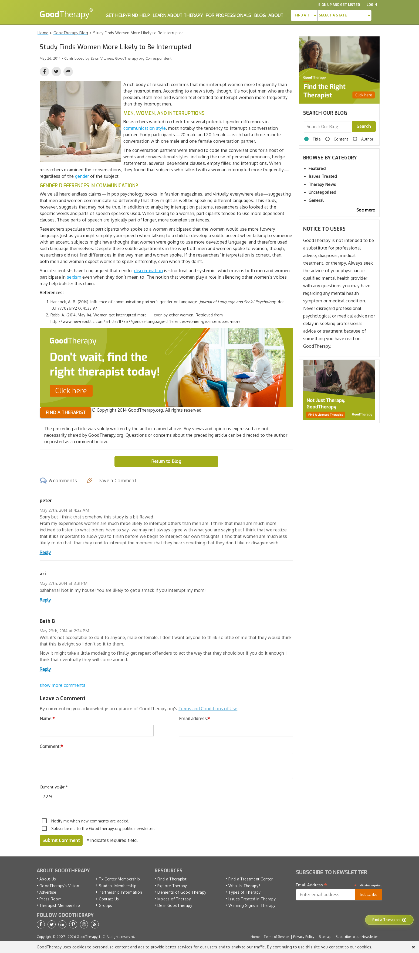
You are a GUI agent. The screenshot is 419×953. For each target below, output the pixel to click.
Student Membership (117, 885)
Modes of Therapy (174, 899)
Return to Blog (166, 461)
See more (365, 210)
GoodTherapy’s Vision (59, 885)
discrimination (148, 270)
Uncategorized (322, 192)
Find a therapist (66, 412)
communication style (144, 128)
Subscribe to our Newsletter (357, 937)
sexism (74, 277)
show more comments (62, 685)
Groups (105, 905)
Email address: (194, 718)
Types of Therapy (244, 892)
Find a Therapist (172, 879)
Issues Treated (323, 176)
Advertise (47, 892)
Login (372, 5)
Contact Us (109, 899)
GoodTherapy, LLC (91, 937)
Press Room (50, 899)
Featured (317, 168)
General (316, 200)
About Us (47, 879)
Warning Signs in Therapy (251, 905)
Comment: (51, 746)
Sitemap (325, 937)
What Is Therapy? (244, 885)
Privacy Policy (303, 937)
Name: (47, 718)
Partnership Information (120, 892)
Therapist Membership (59, 905)
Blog (260, 15)
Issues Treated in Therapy (252, 899)
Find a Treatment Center (250, 879)
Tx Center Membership (119, 879)
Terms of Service (276, 937)
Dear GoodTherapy (174, 905)
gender (82, 176)
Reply (45, 552)
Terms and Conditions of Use (207, 708)
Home (255, 937)
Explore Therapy (172, 885)
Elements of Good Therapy (181, 892)
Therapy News (322, 184)
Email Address (311, 885)
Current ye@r (54, 787)
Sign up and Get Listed (339, 5)
